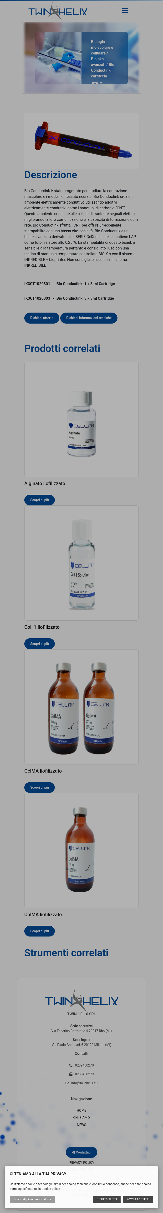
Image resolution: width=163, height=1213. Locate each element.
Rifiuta (107, 1199)
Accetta (138, 1199)
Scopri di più (32, 1199)
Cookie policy (50, 1189)
